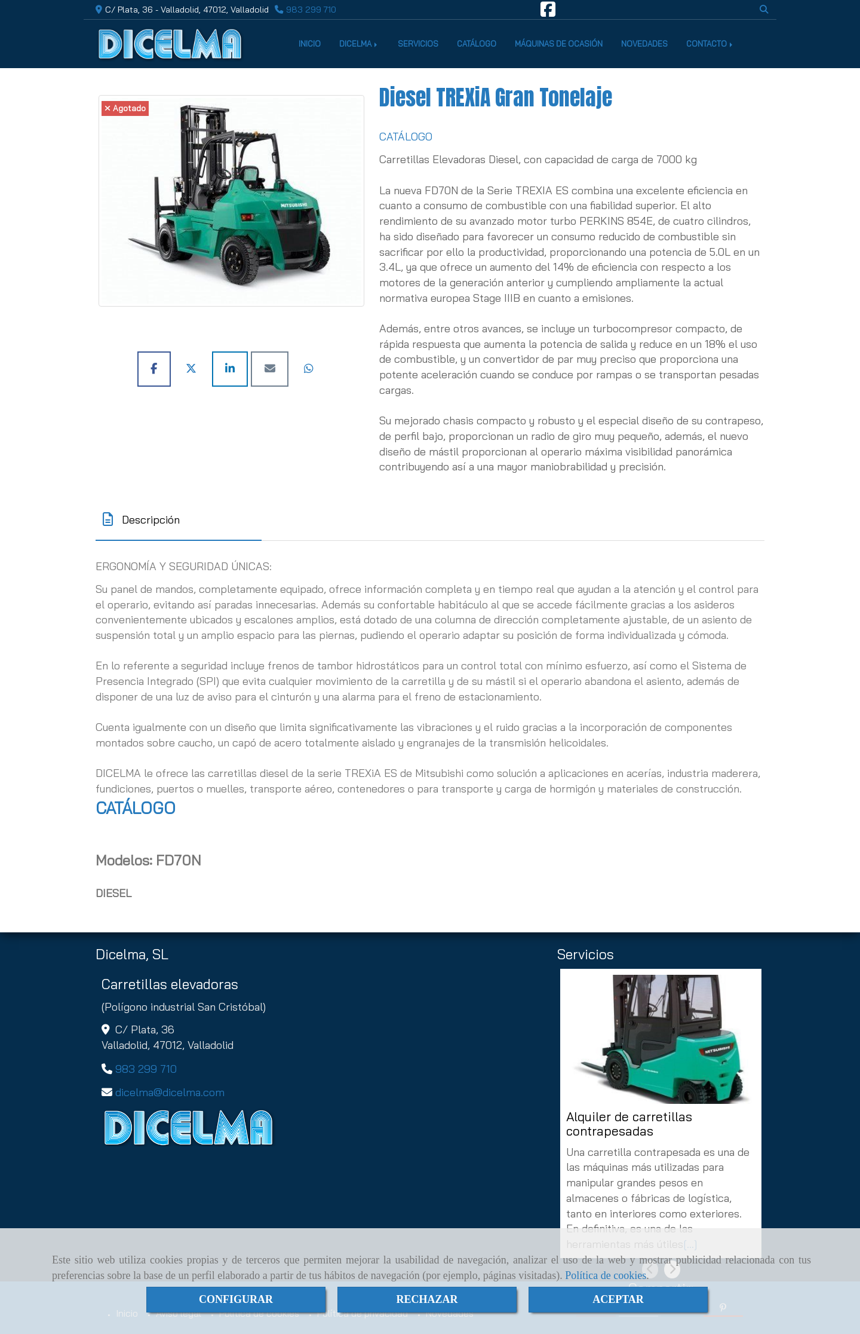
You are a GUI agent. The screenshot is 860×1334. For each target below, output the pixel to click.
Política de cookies (605, 1275)
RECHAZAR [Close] (426, 1299)
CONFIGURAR (236, 1299)
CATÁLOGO (476, 43)
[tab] (179, 519)
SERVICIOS (418, 43)
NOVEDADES (644, 43)
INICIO (310, 43)
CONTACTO (710, 43)
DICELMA (359, 43)
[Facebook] (547, 12)
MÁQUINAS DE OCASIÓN (559, 43)
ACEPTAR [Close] (618, 1299)
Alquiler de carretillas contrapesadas (629, 1124)
